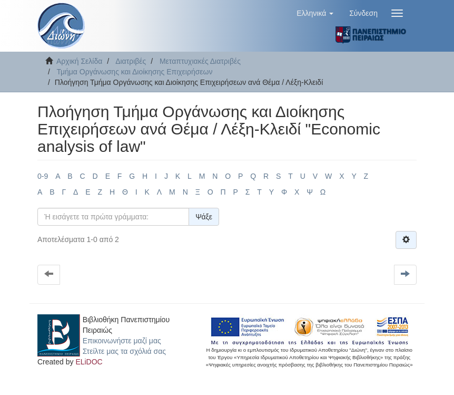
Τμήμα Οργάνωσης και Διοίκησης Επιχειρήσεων (134, 72)
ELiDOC (88, 362)
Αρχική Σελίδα (79, 61)
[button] (315, 13)
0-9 (42, 176)
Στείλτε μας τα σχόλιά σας (124, 351)
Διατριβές (130, 61)
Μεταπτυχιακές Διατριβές (200, 61)
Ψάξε (203, 217)
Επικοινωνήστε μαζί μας (122, 340)
